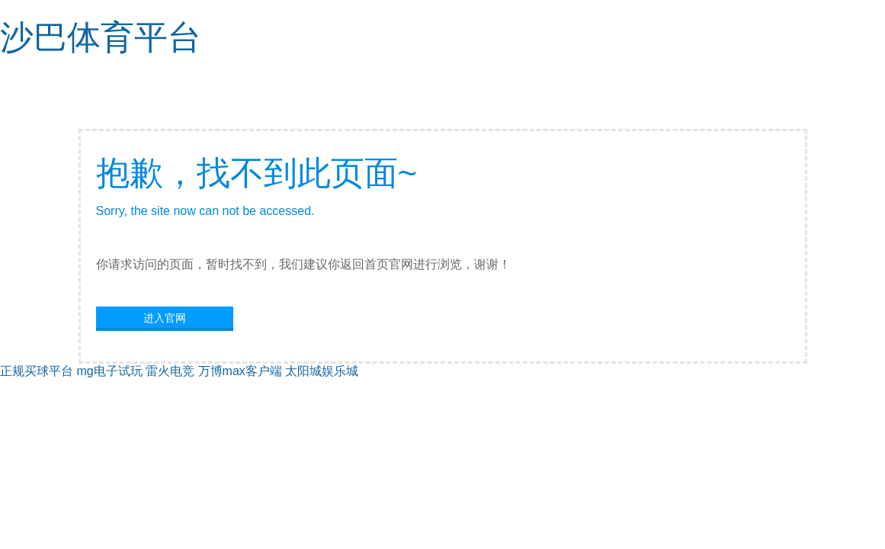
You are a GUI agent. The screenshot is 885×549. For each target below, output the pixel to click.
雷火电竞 (170, 370)
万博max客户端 (240, 370)
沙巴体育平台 (100, 37)
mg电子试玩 (109, 370)
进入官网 (164, 318)
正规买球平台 (36, 370)
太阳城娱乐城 (321, 370)
